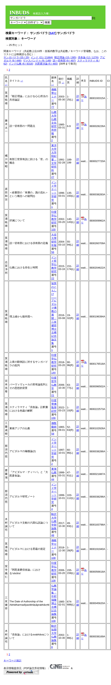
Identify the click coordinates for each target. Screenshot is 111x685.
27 (52, 177)
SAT (52, 33)
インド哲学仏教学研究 (53, 264)
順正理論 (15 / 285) (65, 57)
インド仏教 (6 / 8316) (21, 63)
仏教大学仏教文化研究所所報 (53, 123)
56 (52, 252)
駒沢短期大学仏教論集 (53, 633)
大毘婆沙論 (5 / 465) (46, 63)
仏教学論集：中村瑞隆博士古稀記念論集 (53, 599)
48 (52, 535)
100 (53, 229)
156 (53, 417)
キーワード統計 (13, 660)
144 (53, 372)
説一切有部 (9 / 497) (64, 60)
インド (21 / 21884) (42, 57)
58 (52, 433)
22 (52, 278)
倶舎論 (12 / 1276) (88, 57)
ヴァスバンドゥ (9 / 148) (37, 60)
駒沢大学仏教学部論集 (53, 521)
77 (52, 107)
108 (53, 557)
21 (52, 395)
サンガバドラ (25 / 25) (16, 57)
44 (52, 479)
